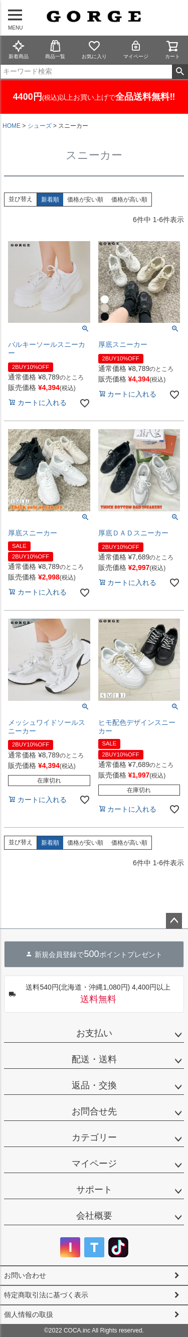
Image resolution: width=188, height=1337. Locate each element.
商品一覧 (55, 49)
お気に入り (94, 49)
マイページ (135, 49)
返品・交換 (94, 1085)
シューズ (40, 125)
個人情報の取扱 (28, 1314)
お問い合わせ (25, 1275)
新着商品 (19, 49)
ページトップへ (174, 921)
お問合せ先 (94, 1111)
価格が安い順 (85, 199)
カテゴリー (94, 1137)
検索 (179, 72)
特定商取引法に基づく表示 (46, 1295)
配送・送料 (94, 1059)
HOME (12, 125)
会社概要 (94, 1216)
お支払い (94, 1033)
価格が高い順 (129, 199)
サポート (94, 1190)
